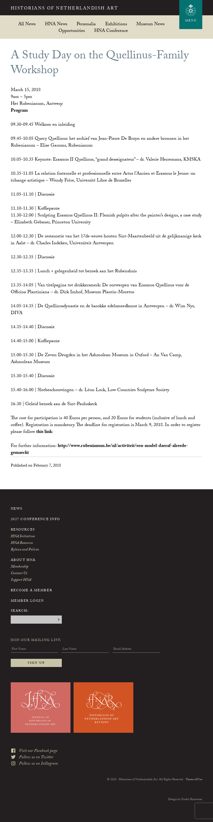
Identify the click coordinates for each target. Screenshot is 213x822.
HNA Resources (22, 543)
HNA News (56, 24)
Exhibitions (116, 24)
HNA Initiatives (23, 536)
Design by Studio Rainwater (185, 799)
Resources (23, 530)
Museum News (150, 24)
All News (27, 24)
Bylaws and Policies (25, 550)
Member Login (27, 601)
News (16, 509)
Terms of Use (194, 779)
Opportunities (71, 30)
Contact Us (19, 573)
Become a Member (31, 591)
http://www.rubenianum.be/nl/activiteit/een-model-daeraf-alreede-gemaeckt (99, 449)
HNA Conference (111, 30)
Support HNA (21, 580)
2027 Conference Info (35, 519)
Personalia (86, 24)
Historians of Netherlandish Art (64, 8)
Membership (19, 567)
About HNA (23, 560)
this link (44, 432)
